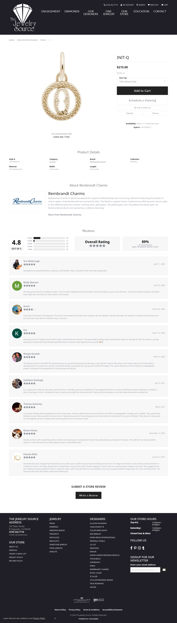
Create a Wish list (17, 553)
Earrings (53, 527)
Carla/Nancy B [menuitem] (97, 527)
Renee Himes (30, 430)
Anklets (53, 551)
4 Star (30, 241)
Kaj (25, 330)
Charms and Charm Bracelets (27, 40)
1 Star (30, 249)
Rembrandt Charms (98, 162)
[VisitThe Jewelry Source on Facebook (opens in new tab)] (131, 548)
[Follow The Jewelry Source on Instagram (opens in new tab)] (139, 548)
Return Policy (16, 561)
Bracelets (54, 541)
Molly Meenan (31, 282)
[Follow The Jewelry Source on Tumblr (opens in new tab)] (143, 548)
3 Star (30, 243)
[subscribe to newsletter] (164, 569)
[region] (61, 87)
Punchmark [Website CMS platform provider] (93, 619)
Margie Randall (31, 353)
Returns (155, 113)
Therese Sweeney (32, 404)
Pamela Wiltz (30, 454)
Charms (43, 40)
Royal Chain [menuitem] (96, 573)
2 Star (30, 246)
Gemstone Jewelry (58, 544)
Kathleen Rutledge (33, 380)
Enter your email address (143, 564)
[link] (111, 5)
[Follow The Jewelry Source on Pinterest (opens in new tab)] (135, 548)
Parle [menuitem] (92, 565)
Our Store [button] (124, 12)
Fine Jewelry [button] (109, 12)
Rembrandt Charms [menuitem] (99, 569)
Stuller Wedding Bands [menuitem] (101, 580)
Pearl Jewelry (56, 548)
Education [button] (141, 11)
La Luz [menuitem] (93, 544)
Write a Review (88, 495)
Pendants (54, 534)
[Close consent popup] (55, 618)
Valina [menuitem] (93, 587)
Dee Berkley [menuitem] (95, 534)
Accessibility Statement (112, 610)
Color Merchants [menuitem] (98, 530)
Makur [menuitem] (93, 551)
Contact (159, 11)
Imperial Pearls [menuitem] (97, 541)
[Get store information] (18, 535)
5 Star (30, 238)
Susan (26, 306)
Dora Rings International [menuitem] (102, 537)
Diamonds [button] (72, 11)
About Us (13, 546)
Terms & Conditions (91, 610)
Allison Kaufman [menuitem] (98, 523)
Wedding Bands (57, 530)
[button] (127, 5)
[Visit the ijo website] (98, 600)
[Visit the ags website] (81, 600)
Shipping (129, 113)
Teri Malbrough (31, 261)
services (13, 550)
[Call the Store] (16, 531)
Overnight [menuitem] (95, 562)
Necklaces (54, 537)
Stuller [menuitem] (93, 576)
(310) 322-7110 (61, 136)
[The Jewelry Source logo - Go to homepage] (24, 17)
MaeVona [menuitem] (94, 548)
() (67, 238)
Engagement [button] (50, 11)
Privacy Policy (16, 557)
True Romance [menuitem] (97, 583)
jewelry (11, 40)
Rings (52, 523)
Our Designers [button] (91, 12)
